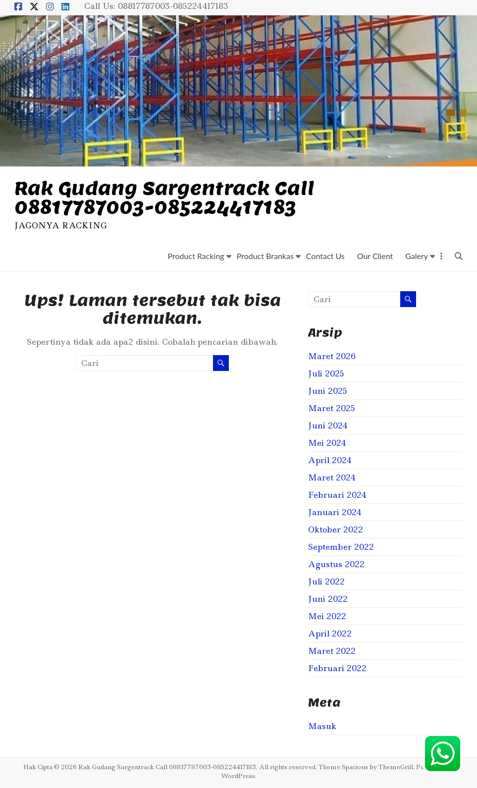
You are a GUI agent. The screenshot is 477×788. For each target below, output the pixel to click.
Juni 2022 (328, 598)
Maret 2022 (332, 650)
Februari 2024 (337, 494)
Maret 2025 (331, 408)
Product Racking (196, 256)
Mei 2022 (327, 616)
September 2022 (341, 546)
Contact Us (325, 256)
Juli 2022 (326, 581)
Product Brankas (265, 256)
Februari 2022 (337, 668)
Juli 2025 (326, 373)
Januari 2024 (335, 512)
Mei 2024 (327, 442)
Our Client (375, 256)
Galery (416, 256)
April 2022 (330, 633)
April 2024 (330, 460)
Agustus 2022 (336, 564)
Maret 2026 (332, 356)
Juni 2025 (327, 390)
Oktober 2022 (335, 529)
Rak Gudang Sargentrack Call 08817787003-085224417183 (164, 197)
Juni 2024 (328, 425)
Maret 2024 (332, 477)
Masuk (322, 726)
